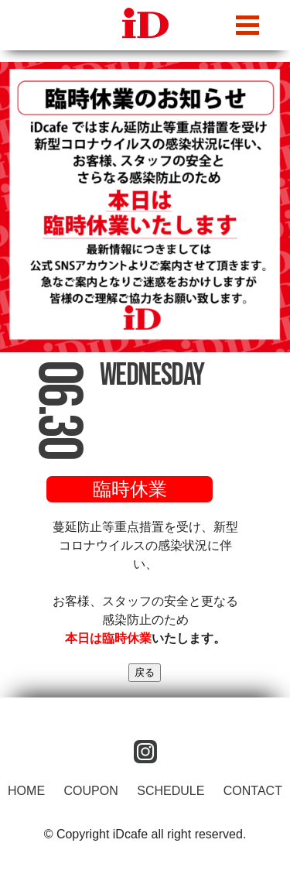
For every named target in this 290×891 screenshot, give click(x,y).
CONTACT (252, 790)
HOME (26, 790)
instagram (145, 751)
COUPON (91, 790)
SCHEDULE (170, 790)
